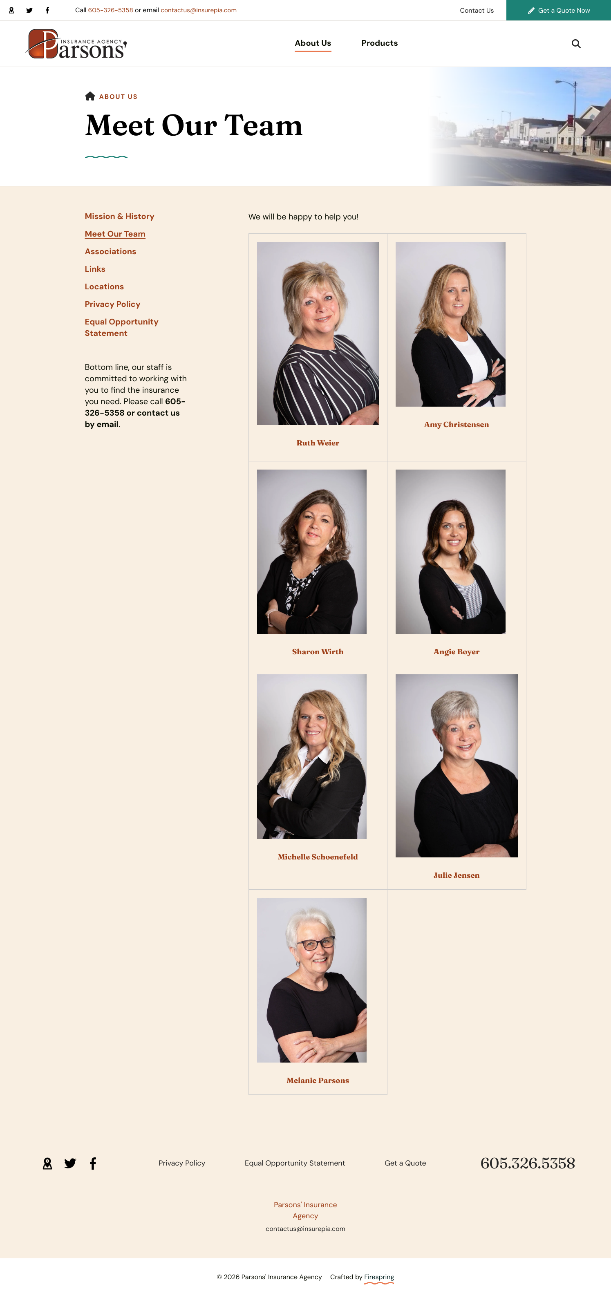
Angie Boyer (456, 652)
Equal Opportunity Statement (122, 328)
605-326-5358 (112, 10)
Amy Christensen (456, 424)
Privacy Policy (113, 304)
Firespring (379, 1277)
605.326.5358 (528, 1163)
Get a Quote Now (559, 10)
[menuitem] (313, 44)
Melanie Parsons (317, 1080)
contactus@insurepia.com (203, 10)
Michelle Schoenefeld (318, 857)
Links (95, 269)
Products (380, 43)
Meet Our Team (115, 234)
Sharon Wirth (318, 652)
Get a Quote (405, 1163)
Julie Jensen (456, 875)
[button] (576, 44)
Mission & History (119, 216)
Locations (104, 287)
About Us (313, 43)
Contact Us (477, 10)
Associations (111, 251)
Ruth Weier (318, 443)
